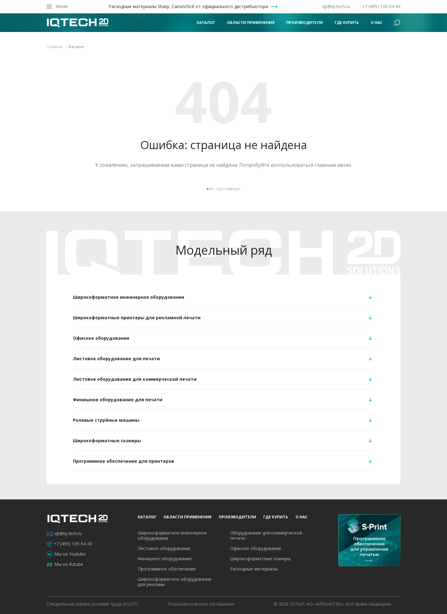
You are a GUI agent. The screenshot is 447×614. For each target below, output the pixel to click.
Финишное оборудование (165, 559)
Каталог (206, 22)
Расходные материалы (254, 569)
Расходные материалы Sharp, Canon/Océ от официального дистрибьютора (188, 6)
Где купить (347, 22)
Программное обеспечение (167, 569)
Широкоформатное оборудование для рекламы (174, 581)
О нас (376, 22)
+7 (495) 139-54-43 (381, 6)
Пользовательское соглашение (201, 604)
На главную (228, 189)
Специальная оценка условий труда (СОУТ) (92, 604)
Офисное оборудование (255, 548)
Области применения (250, 22)
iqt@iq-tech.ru (336, 6)
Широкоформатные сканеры (260, 559)
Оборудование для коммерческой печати (266, 535)
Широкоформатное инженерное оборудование (172, 535)
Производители (304, 22)
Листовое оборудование (164, 548)
